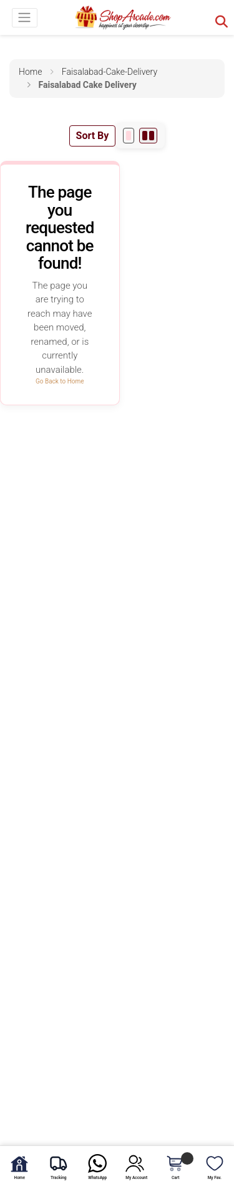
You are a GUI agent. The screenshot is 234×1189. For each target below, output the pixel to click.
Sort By (92, 136)
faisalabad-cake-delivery (109, 72)
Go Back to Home (60, 381)
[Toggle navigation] (24, 17)
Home (30, 72)
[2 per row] (148, 135)
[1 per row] (128, 135)
